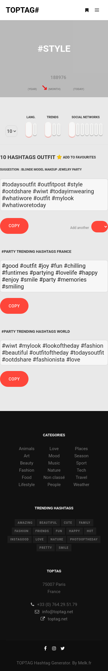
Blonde (27, 169)
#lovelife (66, 272)
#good (10, 265)
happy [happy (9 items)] (74, 531)
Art (27, 455)
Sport (81, 463)
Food (27, 477)
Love (54, 448)
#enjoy (10, 279)
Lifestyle (27, 484)
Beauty (26, 463)
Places (81, 448)
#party (47, 279)
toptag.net (54, 618)
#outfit (28, 265)
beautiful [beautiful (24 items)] (48, 522)
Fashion (26, 470)
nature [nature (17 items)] (57, 539)
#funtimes (15, 272)
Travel (81, 477)
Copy (14, 225)
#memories (72, 279)
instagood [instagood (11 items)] (19, 539)
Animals (26, 448)
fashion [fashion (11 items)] (22, 531)
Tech (81, 470)
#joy (43, 265)
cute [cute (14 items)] (68, 522)
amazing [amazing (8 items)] (25, 522)
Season (81, 455)
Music (54, 463)
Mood (54, 455)
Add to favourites (79, 157)
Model (39, 169)
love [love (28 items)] (40, 539)
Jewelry (64, 169)
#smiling (13, 286)
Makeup (51, 169)
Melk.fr (85, 663)
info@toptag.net (54, 611)
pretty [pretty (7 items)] (45, 547)
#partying (41, 272)
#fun (56, 265)
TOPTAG (25, 663)
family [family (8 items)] (84, 522)
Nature (54, 470)
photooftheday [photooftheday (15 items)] (84, 539)
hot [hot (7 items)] (90, 531)
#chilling (75, 265)
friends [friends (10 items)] (42, 531)
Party (77, 169)
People (54, 484)
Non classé (54, 477)
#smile (29, 279)
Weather (81, 484)
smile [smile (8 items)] (64, 547)
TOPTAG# (22, 10)
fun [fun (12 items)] (59, 531)
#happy (88, 272)
